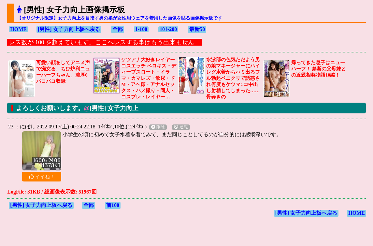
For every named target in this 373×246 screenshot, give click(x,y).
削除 (158, 127)
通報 (181, 127)
